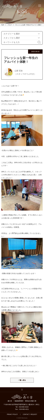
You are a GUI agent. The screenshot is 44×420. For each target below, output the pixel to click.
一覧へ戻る (22, 380)
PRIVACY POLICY (12, 414)
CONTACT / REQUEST (30, 414)
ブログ (9, 25)
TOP (2, 25)
